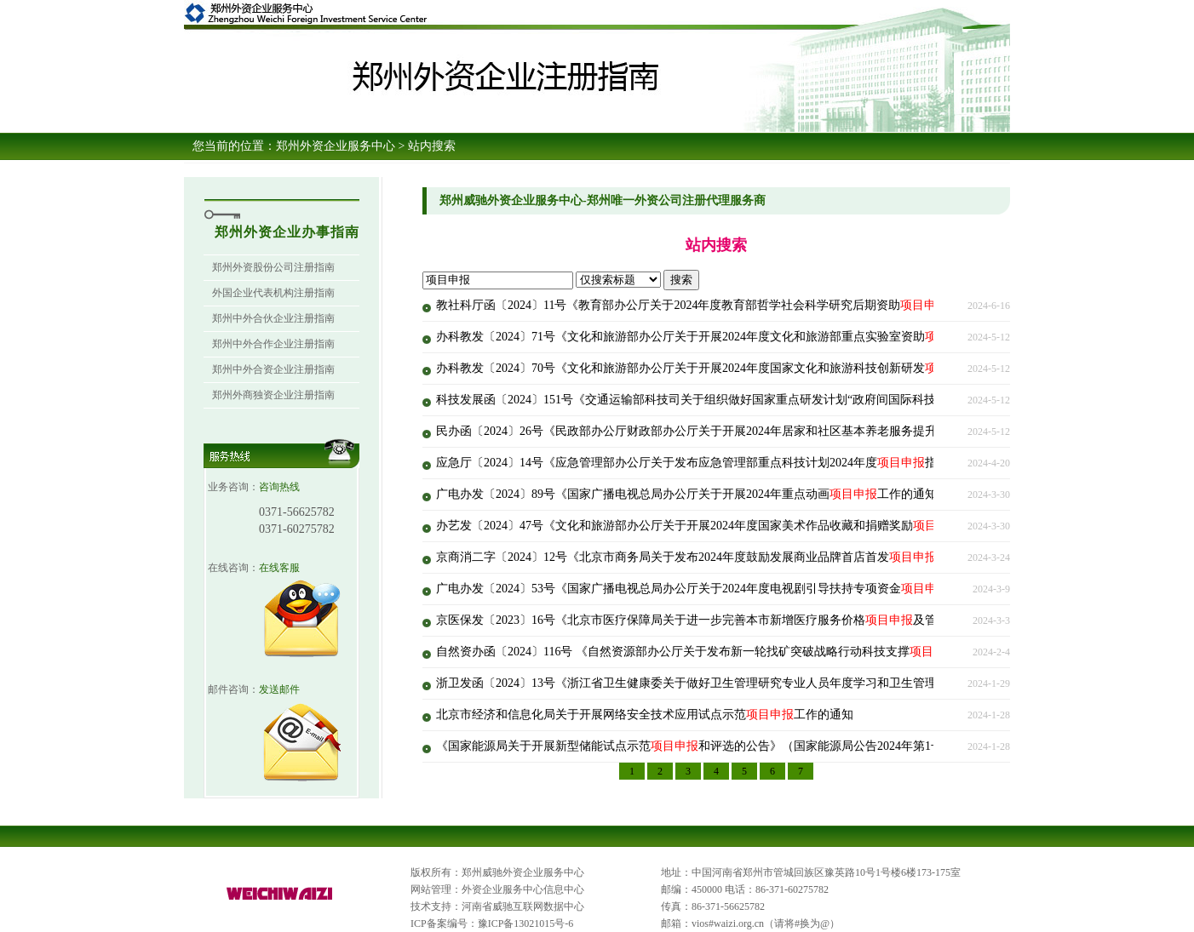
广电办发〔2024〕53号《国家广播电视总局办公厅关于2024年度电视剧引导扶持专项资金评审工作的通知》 (740, 588)
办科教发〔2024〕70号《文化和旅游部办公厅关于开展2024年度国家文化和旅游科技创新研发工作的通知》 (740, 368)
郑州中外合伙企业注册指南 (273, 318)
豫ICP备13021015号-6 (526, 923)
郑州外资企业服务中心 (335, 146)
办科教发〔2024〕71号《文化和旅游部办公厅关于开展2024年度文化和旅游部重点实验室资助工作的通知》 (740, 336)
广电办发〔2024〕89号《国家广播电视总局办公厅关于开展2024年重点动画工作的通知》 (692, 494)
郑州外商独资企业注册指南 (273, 395)
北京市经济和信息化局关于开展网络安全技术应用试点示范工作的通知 (644, 714)
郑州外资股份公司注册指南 (273, 267)
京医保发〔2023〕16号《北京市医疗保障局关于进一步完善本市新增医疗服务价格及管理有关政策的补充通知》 (752, 620)
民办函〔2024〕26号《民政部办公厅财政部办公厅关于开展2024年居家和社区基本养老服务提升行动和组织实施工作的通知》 (787, 431)
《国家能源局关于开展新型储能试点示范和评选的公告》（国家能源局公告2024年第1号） (695, 746)
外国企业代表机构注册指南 (273, 293)
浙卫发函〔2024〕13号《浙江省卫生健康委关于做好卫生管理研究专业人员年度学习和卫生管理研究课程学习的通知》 (770, 683)
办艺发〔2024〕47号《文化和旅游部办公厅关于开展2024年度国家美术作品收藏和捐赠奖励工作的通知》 (734, 525)
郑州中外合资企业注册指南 (273, 369)
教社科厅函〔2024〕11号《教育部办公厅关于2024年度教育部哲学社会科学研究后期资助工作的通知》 (727, 305)
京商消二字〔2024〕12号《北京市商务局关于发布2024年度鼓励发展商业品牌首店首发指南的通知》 (722, 557)
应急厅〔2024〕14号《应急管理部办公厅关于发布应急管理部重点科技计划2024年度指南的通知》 (716, 462)
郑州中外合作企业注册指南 (273, 344)
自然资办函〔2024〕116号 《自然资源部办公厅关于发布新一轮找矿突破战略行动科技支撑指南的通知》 (732, 651)
